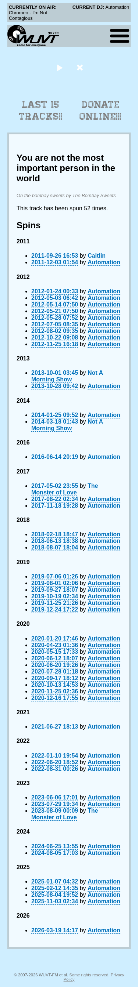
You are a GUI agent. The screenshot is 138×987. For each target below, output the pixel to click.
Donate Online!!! (100, 110)
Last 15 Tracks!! (41, 110)
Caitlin (97, 256)
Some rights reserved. (89, 975)
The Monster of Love (64, 489)
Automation (104, 262)
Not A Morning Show (67, 376)
